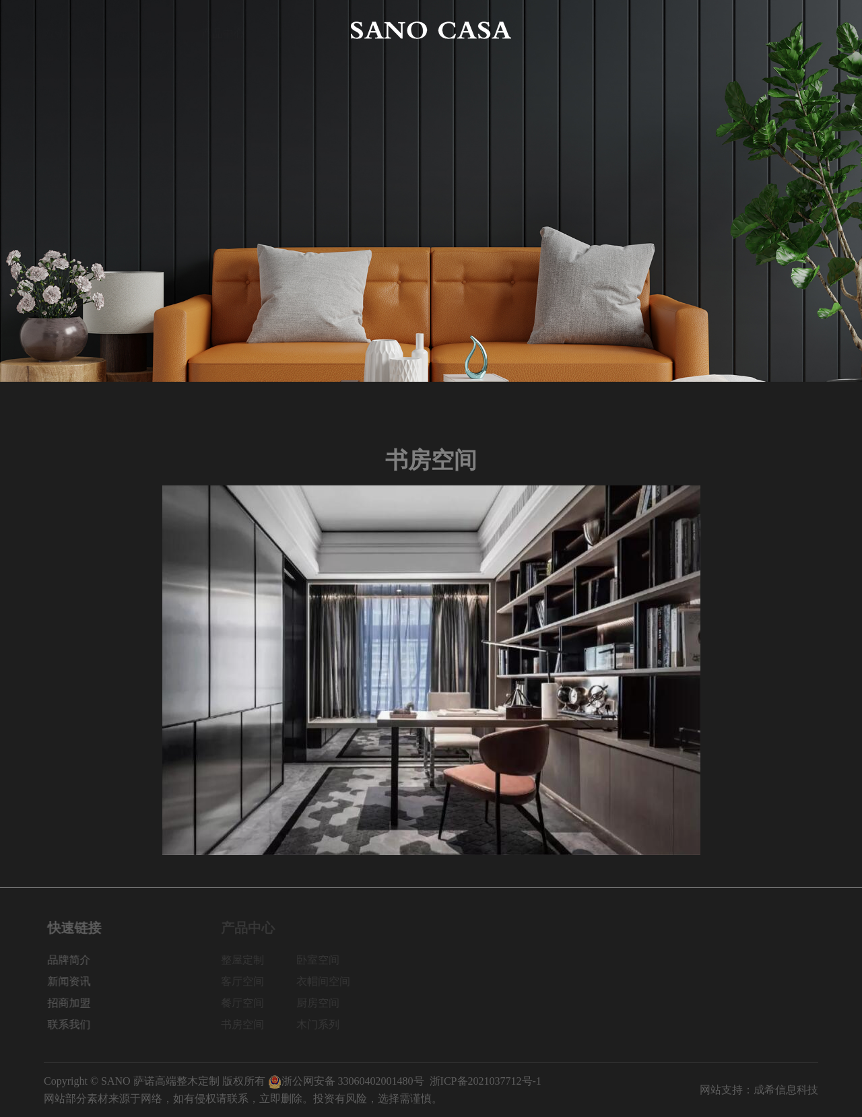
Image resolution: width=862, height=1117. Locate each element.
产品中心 (222, 30)
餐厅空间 (248, 1003)
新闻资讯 (639, 30)
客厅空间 (248, 981)
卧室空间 (323, 960)
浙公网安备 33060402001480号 (346, 1081)
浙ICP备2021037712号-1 (485, 1081)
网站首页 (65, 30)
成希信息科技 (786, 1089)
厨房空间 (323, 1003)
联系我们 (796, 30)
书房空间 (248, 1024)
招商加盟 (717, 30)
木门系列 (323, 1024)
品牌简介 (144, 30)
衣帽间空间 (329, 981)
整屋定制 (248, 960)
